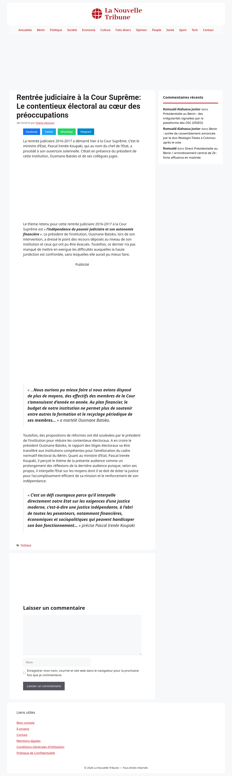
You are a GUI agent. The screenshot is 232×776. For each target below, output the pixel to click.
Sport (183, 30)
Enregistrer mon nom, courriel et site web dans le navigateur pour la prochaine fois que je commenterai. (83, 672)
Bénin (41, 30)
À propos (23, 729)
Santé (170, 30)
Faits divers (123, 30)
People (156, 30)
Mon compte (25, 723)
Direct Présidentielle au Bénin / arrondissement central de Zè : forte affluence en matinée (190, 152)
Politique (56, 30)
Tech (195, 30)
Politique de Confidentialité (36, 753)
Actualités (25, 30)
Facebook (31, 131)
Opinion (141, 30)
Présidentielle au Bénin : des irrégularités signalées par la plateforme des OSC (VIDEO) (183, 118)
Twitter (49, 131)
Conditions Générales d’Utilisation (40, 747)
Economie (88, 30)
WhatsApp (67, 131)
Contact (208, 30)
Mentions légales (29, 741)
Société (72, 30)
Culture (105, 30)
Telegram (85, 131)
